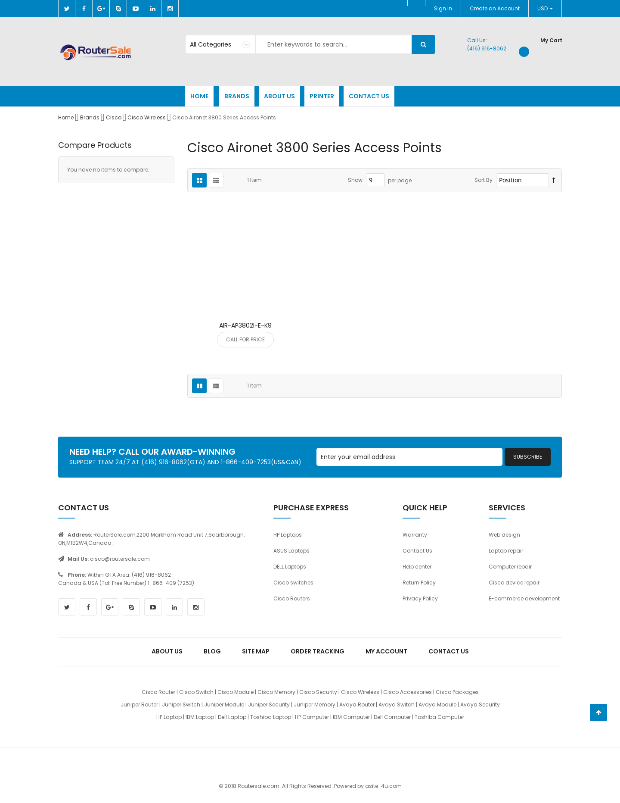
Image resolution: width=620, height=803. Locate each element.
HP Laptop (169, 717)
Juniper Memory (314, 704)
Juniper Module (224, 704)
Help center (417, 566)
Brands (90, 117)
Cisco (114, 117)
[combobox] (310, 44)
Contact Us (417, 550)
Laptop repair (506, 550)
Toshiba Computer (439, 717)
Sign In (443, 8)
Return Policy (419, 582)
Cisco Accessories (407, 692)
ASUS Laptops (291, 550)
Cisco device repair (514, 582)
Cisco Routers (291, 598)
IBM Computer (351, 717)
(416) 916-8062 (486, 48)
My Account (386, 651)
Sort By (483, 180)
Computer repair (510, 566)
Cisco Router (158, 692)
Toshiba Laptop (270, 717)
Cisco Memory (276, 692)
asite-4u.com (383, 786)
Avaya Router (357, 704)
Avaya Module (437, 704)
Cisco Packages (457, 692)
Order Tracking (317, 651)
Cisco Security (318, 692)
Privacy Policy (420, 598)
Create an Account (495, 8)
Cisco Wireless (147, 117)
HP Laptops (287, 534)
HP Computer (312, 717)
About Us (167, 651)
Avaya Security (480, 704)
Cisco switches (293, 582)
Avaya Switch (396, 704)
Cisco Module (235, 692)
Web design (504, 534)
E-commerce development (524, 598)
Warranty (415, 534)
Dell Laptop (232, 717)
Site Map (256, 651)
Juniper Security (269, 704)
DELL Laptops (289, 566)
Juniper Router (139, 704)
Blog (212, 651)
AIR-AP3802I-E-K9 (245, 325)
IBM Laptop (200, 717)
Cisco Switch (196, 692)
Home (66, 117)
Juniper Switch (181, 704)
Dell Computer (392, 717)
